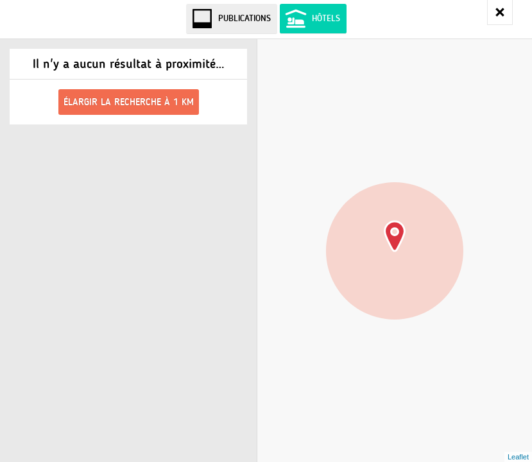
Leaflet (518, 457)
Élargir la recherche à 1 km (129, 102)
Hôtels (326, 18)
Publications (244, 18)
